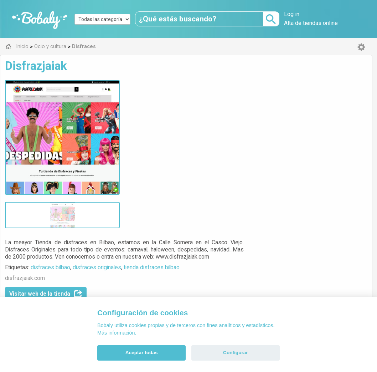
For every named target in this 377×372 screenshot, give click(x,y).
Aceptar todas (141, 352)
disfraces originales (221, 108)
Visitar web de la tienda (169, 135)
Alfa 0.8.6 (154, 269)
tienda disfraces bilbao (276, 108)
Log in (291, 14)
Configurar (235, 352)
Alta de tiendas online (311, 23)
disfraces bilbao (174, 108)
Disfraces (167, 220)
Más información (116, 333)
